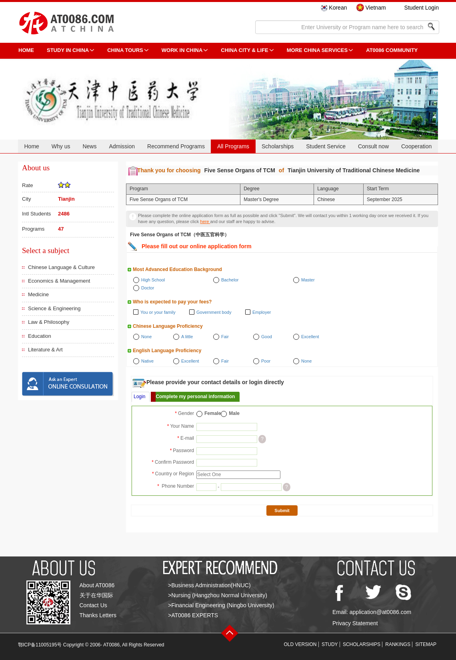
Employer (261, 312)
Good (266, 336)
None (146, 336)
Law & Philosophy (48, 322)
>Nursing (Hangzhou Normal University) (217, 595)
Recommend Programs (176, 146)
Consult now (373, 146)
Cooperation (416, 146)
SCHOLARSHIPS (361, 644)
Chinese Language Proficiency (168, 326)
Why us (61, 146)
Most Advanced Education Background (177, 269)
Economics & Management (59, 281)
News (89, 146)
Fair (225, 336)
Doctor (147, 287)
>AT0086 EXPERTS (193, 615)
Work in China (182, 50)
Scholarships (278, 146)
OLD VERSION (300, 644)
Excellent (310, 336)
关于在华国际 (96, 595)
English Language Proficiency (167, 350)
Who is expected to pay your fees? (172, 302)
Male (234, 413)
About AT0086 (97, 585)
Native (147, 361)
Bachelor (229, 279)
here (205, 221)
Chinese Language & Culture (61, 267)
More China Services (317, 50)
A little (187, 336)
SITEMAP (425, 644)
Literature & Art (45, 350)
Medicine (38, 294)
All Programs (233, 146)
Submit (281, 510)
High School (153, 279)
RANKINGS (397, 644)
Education (39, 336)
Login (139, 396)
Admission (122, 146)
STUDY (330, 644)
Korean (338, 7)
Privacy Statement (355, 623)
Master (308, 279)
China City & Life (244, 50)
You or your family (158, 312)
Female (212, 413)
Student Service (326, 146)
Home (31, 146)
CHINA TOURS (125, 50)
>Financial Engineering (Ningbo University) (221, 605)
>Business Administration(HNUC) (209, 585)
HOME (26, 50)
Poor (265, 361)
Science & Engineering (54, 308)
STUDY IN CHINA (68, 50)
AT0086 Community (392, 50)
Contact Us (93, 605)
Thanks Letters (98, 615)
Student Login (421, 7)
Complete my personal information (195, 396)
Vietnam (375, 7)
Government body (213, 312)
